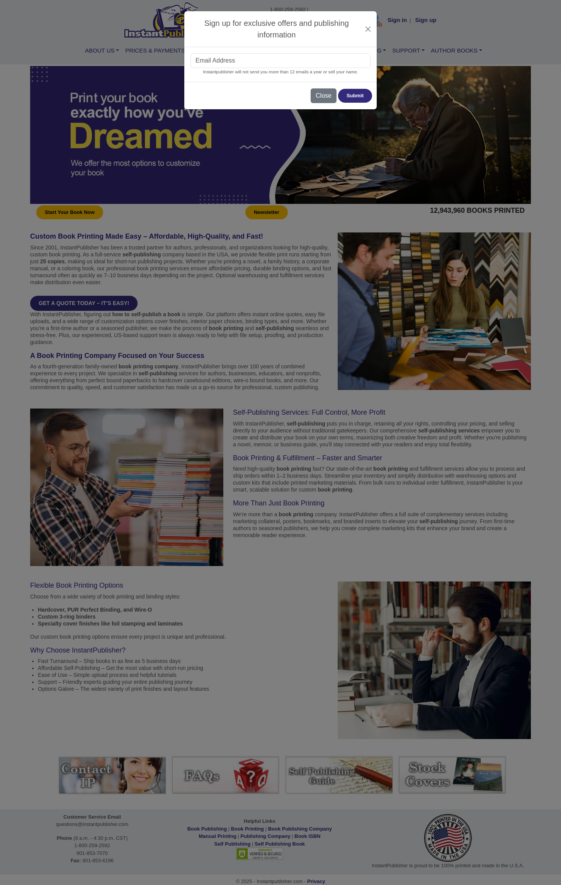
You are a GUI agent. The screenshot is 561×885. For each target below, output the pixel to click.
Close (324, 95)
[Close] (368, 29)
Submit (355, 95)
